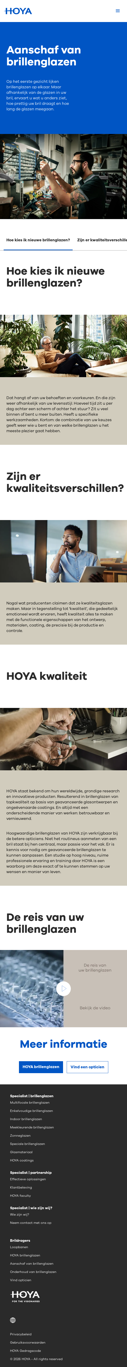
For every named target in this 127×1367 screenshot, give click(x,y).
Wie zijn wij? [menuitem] (19, 1214)
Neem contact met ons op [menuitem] (30, 1223)
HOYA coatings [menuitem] (22, 1160)
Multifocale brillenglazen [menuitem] (30, 1102)
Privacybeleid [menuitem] (21, 1334)
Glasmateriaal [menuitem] (21, 1152)
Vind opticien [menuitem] (20, 1280)
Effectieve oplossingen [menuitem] (28, 1179)
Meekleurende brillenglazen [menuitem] (32, 1127)
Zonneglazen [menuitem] (20, 1135)
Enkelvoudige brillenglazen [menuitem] (31, 1111)
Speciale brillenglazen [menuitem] (27, 1144)
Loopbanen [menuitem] (19, 1247)
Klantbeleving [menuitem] (21, 1187)
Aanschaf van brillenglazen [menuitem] (31, 1263)
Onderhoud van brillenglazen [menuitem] (33, 1272)
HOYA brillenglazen (41, 1066)
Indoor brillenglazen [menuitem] (26, 1119)
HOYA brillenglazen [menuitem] (25, 1255)
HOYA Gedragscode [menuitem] (25, 1351)
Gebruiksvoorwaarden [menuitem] (27, 1342)
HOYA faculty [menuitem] (20, 1196)
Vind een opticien (87, 1067)
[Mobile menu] (117, 11)
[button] (63, 1320)
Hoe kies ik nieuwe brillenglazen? (38, 240)
